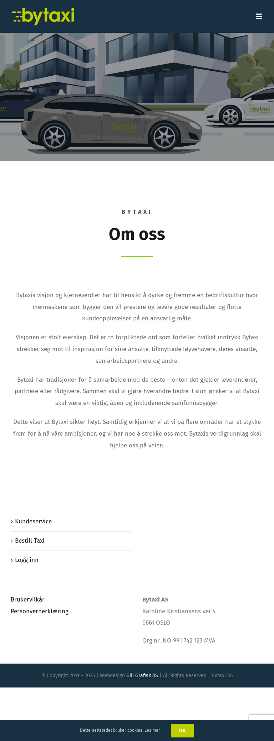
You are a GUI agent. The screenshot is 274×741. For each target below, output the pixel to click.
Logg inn (27, 560)
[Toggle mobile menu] (259, 16)
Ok (182, 730)
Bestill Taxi (30, 540)
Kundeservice (33, 521)
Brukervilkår (28, 599)
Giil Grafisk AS (142, 676)
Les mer (152, 730)
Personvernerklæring (39, 611)
